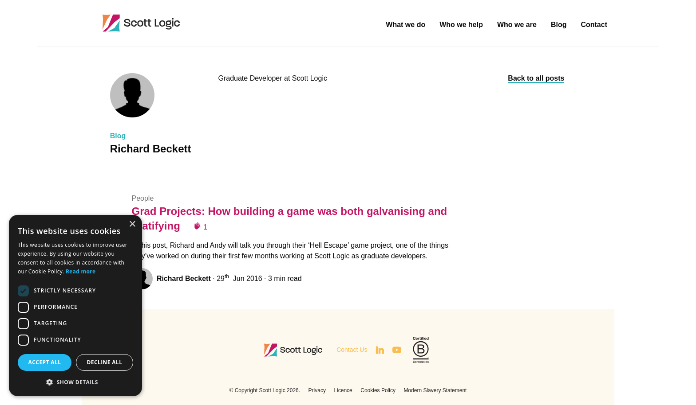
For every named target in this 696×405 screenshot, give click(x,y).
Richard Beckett (184, 278)
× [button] (132, 224)
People (142, 198)
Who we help (461, 24)
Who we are (517, 24)
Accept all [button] (44, 362)
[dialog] (75, 305)
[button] (75, 382)
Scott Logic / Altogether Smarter (199, 23)
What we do (405, 24)
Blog (559, 24)
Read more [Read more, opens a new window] (80, 271)
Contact (594, 24)
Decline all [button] (105, 362)
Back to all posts (536, 78)
